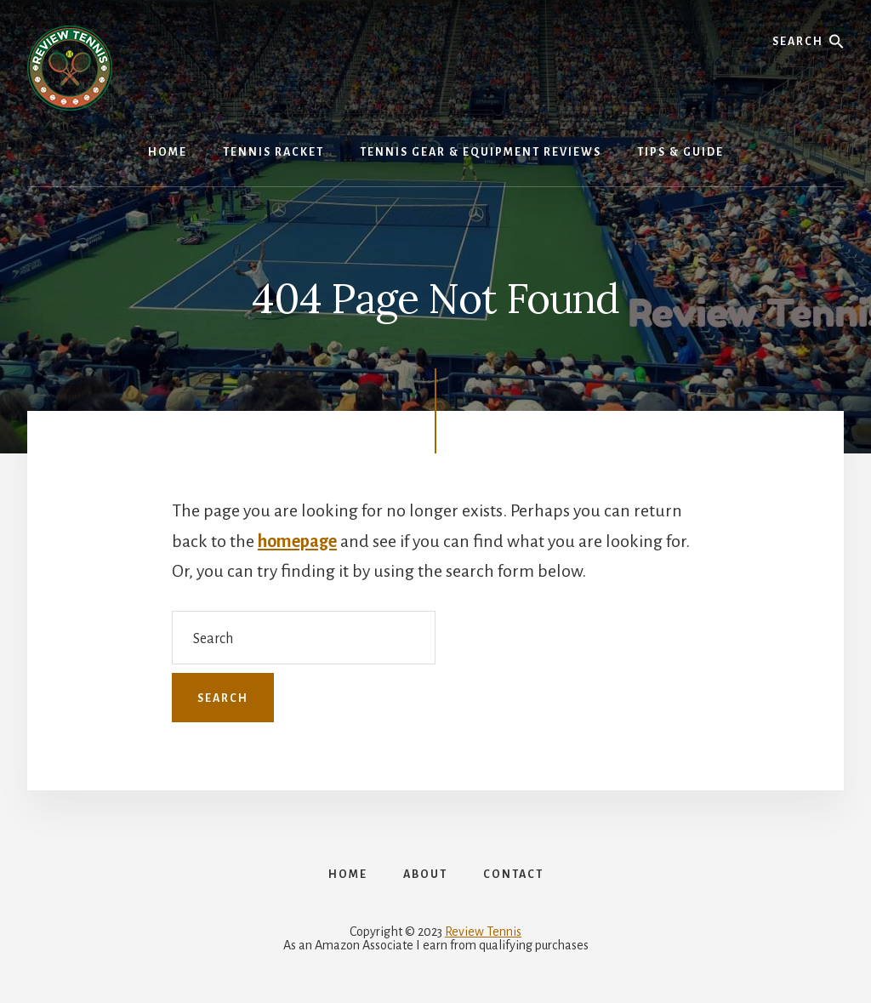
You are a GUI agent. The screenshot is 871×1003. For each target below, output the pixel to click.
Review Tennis (483, 931)
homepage (297, 541)
